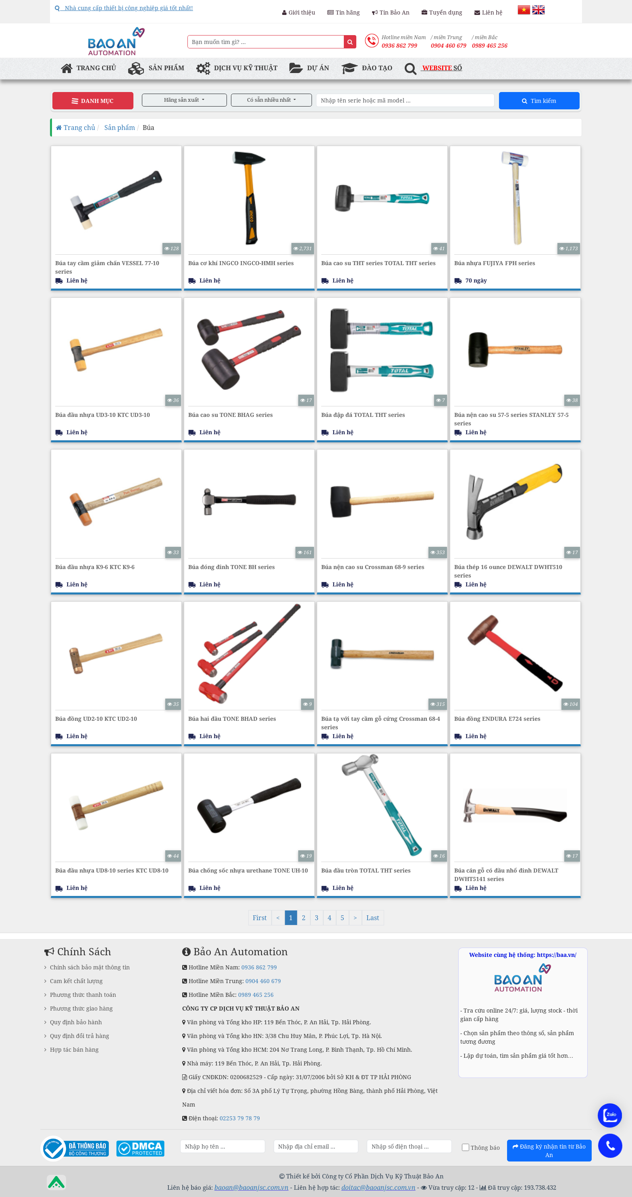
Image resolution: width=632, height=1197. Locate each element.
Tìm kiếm (539, 101)
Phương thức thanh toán (80, 994)
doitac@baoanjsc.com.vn (378, 1187)
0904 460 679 (263, 981)
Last (372, 917)
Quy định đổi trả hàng (76, 1036)
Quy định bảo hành (73, 1022)
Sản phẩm (119, 127)
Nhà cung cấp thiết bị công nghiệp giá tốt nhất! (124, 8)
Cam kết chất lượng (73, 981)
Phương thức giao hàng (78, 1008)
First (260, 917)
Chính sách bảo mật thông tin (87, 967)
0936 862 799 (259, 967)
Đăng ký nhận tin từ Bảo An (549, 1151)
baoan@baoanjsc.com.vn (251, 1187)
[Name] (350, 41)
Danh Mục (92, 101)
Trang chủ (75, 127)
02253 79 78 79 (240, 1118)
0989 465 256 (489, 45)
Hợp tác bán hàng (71, 1049)
